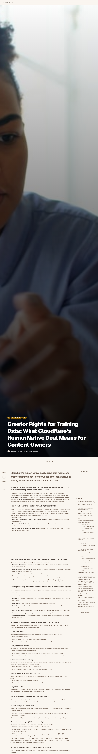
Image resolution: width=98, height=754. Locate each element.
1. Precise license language (87, 580)
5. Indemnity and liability (86, 590)
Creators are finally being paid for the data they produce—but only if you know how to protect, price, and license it (86, 531)
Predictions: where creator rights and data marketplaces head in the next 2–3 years (86, 626)
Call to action (81, 637)
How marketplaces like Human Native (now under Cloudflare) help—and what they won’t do (86, 605)
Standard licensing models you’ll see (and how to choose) (86, 548)
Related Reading (85, 639)
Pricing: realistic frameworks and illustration (86, 566)
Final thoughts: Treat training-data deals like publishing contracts (86, 634)
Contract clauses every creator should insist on (85, 577)
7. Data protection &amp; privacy (87, 597)
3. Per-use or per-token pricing (86, 556)
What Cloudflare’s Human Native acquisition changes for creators (86, 540)
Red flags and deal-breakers (85, 614)
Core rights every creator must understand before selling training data (86, 544)
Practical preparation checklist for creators (86, 600)
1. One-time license (85, 552)
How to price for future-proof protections (85, 622)
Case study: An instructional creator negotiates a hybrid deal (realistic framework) (86, 610)
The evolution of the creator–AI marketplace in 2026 (85, 536)
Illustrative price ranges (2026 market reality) (88, 573)
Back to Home (8, 2)
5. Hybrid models (85, 563)
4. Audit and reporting (86, 588)
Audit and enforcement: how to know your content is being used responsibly (86, 617)
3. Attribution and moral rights (88, 586)
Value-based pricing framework (85, 570)
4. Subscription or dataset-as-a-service (87, 560)
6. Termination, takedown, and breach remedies (88, 593)
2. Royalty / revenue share (87, 554)
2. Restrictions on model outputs (87, 583)
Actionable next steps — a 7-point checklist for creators (86, 631)
